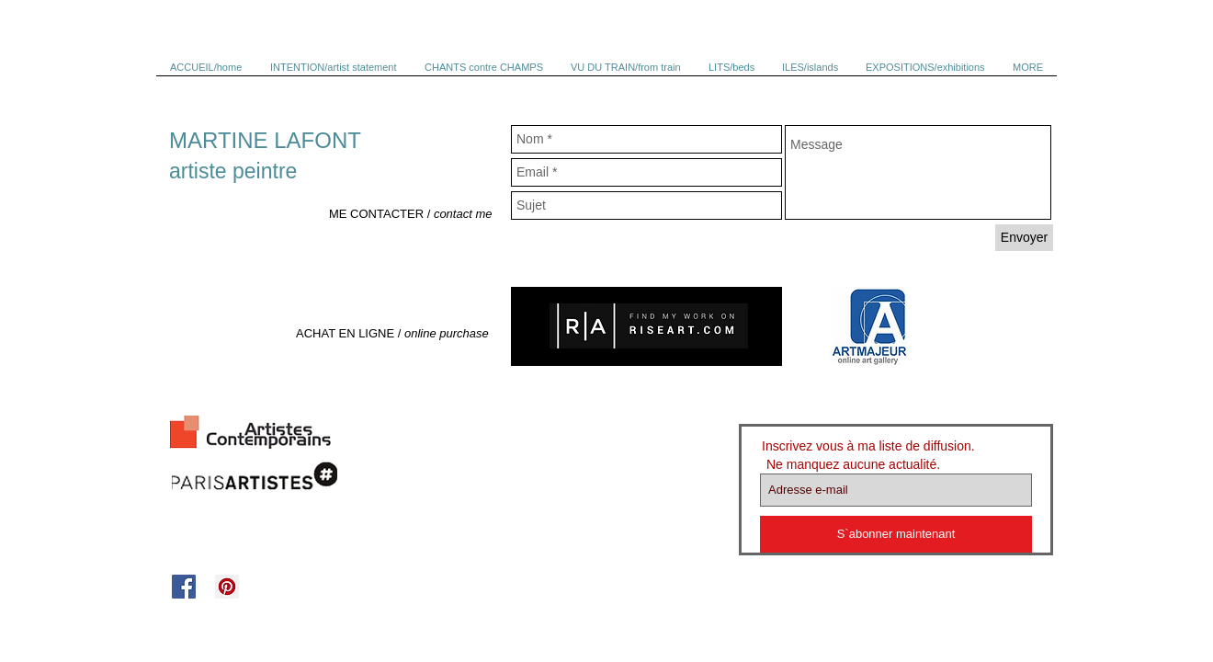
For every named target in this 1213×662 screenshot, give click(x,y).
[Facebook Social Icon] (184, 587)
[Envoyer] (1024, 237)
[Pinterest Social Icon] (227, 587)
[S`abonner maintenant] (896, 534)
